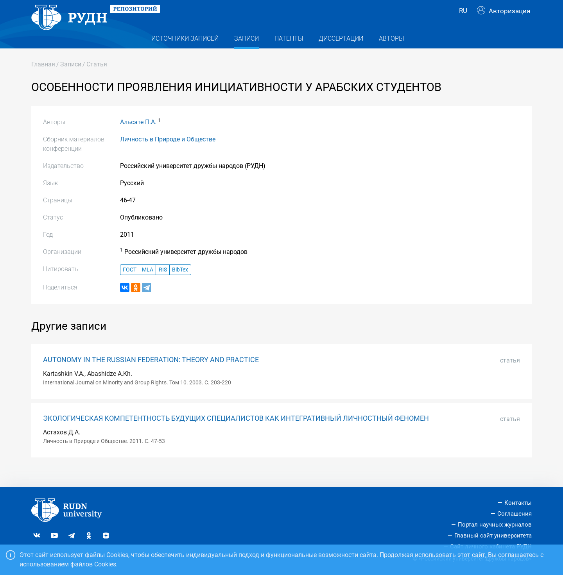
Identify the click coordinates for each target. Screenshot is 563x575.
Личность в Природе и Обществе (167, 153)
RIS (163, 283)
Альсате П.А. (138, 136)
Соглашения (514, 513)
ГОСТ (129, 283)
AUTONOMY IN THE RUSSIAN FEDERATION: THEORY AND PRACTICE (151, 374)
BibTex (180, 283)
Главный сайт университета (493, 535)
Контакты (518, 502)
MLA (147, 283)
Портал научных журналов (495, 524)
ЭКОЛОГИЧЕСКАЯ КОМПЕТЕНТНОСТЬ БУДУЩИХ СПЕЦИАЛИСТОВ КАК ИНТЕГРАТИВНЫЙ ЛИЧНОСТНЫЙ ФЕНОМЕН (236, 432)
